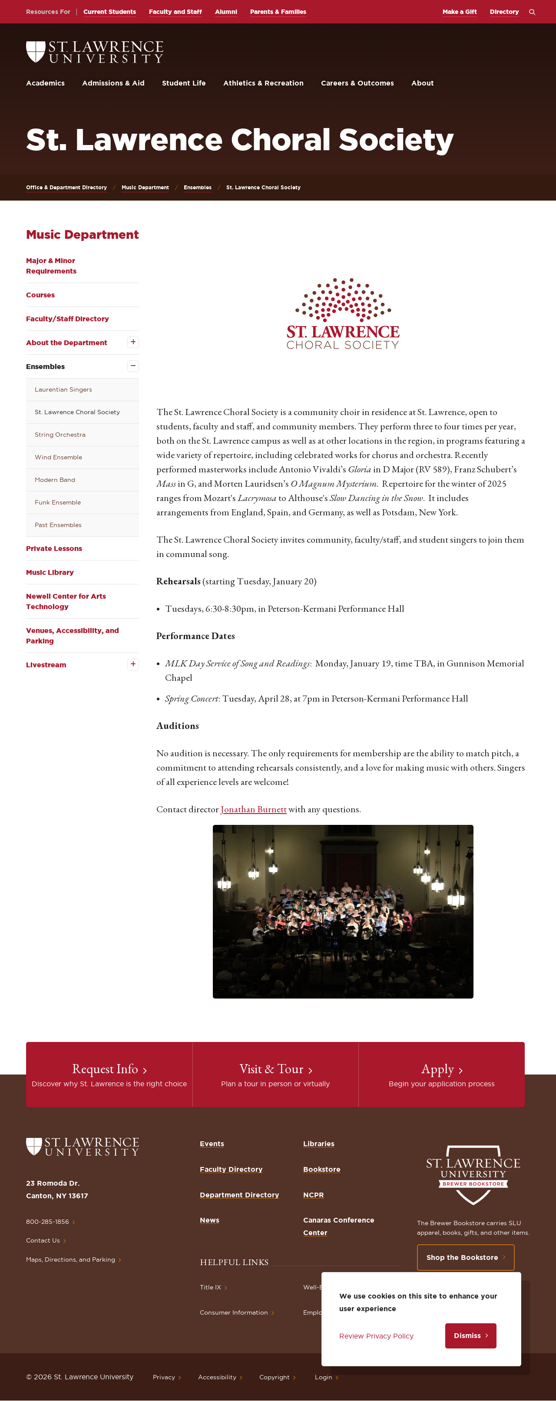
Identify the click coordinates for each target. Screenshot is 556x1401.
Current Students (109, 11)
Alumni (226, 11)
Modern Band (55, 479)
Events (212, 1143)
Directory (504, 11)
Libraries (318, 1143)
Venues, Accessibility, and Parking (72, 635)
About (422, 83)
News (209, 1220)
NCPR (313, 1195)
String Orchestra (60, 434)
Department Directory (239, 1195)
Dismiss (467, 1335)
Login (323, 1377)
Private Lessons (54, 548)
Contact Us (43, 1240)
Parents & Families (278, 11)
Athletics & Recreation (263, 83)
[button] (343, 313)
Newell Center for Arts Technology (66, 601)
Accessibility (217, 1377)
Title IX (210, 1287)
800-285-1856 (47, 1221)
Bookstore (322, 1169)
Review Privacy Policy (376, 1336)
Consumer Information (234, 1312)
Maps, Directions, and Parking (70, 1259)
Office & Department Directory (66, 187)
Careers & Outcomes (357, 83)
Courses (40, 295)
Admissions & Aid (113, 83)
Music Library (50, 572)
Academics (45, 83)
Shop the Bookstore (462, 1257)
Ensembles (198, 187)
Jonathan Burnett (254, 809)
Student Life (184, 83)
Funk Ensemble (58, 502)
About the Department (66, 342)
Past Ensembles (58, 524)
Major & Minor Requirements (51, 266)
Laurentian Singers (63, 389)
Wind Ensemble (58, 457)
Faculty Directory (231, 1169)
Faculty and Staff (175, 11)
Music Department (145, 187)
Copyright (274, 1377)
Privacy (164, 1377)
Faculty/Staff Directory (67, 319)
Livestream (46, 665)
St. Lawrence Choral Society (77, 412)
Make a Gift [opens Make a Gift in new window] (460, 11)
